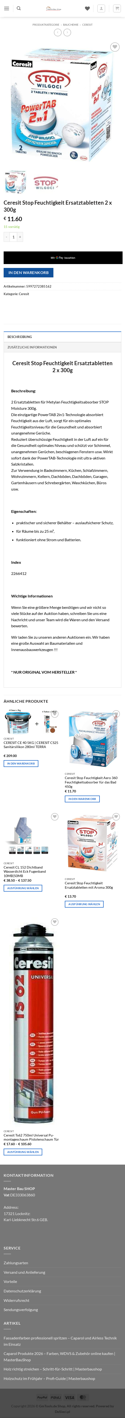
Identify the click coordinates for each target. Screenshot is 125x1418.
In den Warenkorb (28, 272)
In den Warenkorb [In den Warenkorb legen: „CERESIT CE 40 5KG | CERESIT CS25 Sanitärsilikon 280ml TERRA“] (21, 763)
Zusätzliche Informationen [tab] (32, 347)
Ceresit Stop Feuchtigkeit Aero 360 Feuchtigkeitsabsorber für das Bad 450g (91, 782)
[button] (6, 8)
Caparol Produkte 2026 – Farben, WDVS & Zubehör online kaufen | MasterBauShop (59, 1356)
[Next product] (57, 32)
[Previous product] (67, 32)
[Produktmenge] (13, 237)
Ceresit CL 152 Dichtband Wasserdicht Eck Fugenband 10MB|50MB (25, 871)
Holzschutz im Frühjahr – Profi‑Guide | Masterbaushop (49, 1378)
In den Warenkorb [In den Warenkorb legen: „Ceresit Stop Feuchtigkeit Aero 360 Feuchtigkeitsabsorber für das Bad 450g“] (82, 798)
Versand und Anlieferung (24, 1272)
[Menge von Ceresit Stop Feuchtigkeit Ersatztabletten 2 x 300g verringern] (6, 237)
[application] (63, 257)
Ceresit (87, 24)
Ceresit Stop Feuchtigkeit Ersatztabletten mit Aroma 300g (89, 885)
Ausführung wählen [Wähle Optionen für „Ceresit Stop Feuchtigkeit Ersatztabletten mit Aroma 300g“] (84, 904)
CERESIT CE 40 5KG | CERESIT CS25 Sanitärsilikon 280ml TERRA (31, 745)
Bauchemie (70, 24)
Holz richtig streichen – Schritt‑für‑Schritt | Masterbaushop (53, 1369)
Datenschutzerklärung (22, 1291)
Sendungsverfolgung (21, 1309)
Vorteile (10, 1281)
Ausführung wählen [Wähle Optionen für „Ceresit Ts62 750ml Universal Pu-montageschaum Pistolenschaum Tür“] (23, 1151)
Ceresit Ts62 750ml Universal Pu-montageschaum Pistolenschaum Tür (31, 1137)
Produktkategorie (46, 24)
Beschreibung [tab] (20, 337)
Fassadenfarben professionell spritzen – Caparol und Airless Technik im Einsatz (60, 1341)
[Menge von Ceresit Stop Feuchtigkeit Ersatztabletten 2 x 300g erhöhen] (20, 237)
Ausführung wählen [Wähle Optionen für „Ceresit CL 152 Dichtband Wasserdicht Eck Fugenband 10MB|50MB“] (23, 888)
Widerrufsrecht (16, 1300)
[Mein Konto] (101, 8)
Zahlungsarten (16, 1262)
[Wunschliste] (87, 8)
